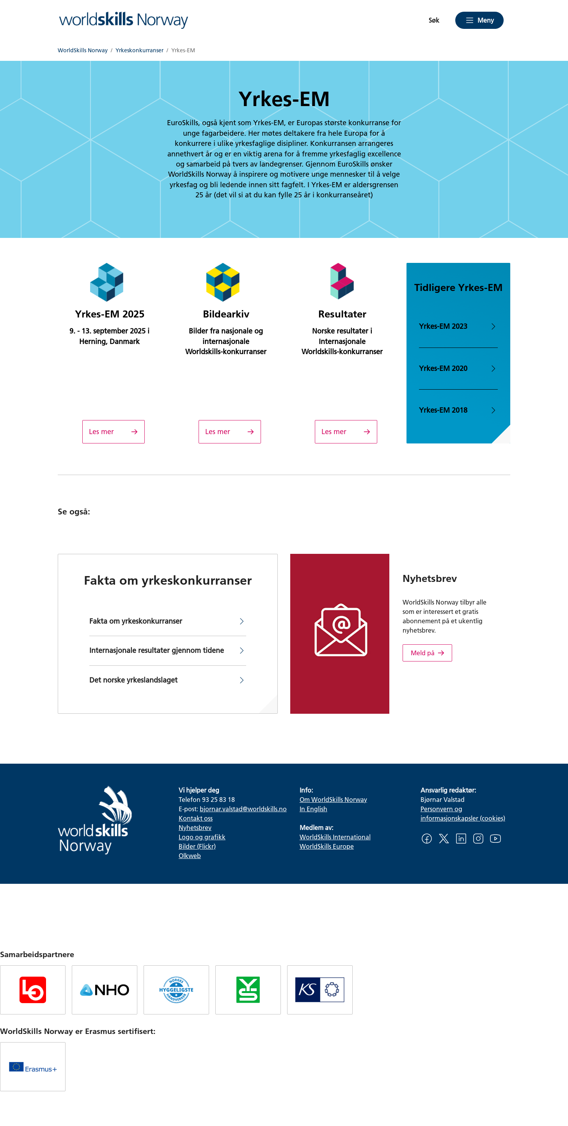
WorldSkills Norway (83, 50)
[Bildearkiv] (230, 431)
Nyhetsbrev (195, 827)
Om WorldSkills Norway (333, 799)
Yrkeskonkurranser (139, 50)
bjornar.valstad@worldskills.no (243, 809)
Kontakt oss (196, 818)
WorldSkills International (335, 837)
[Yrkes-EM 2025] (113, 431)
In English (313, 809)
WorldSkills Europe (327, 846)
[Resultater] (346, 431)
